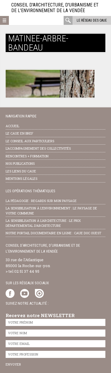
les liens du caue (21, 171)
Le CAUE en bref (19, 133)
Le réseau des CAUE (92, 20)
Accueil (12, 126)
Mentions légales (21, 178)
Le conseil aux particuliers (30, 141)
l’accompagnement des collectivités (38, 148)
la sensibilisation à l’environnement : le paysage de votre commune (51, 210)
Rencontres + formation (27, 156)
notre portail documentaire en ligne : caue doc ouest (53, 233)
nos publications (20, 163)
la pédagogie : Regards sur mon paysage (41, 200)
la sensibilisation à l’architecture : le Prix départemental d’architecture (43, 223)
